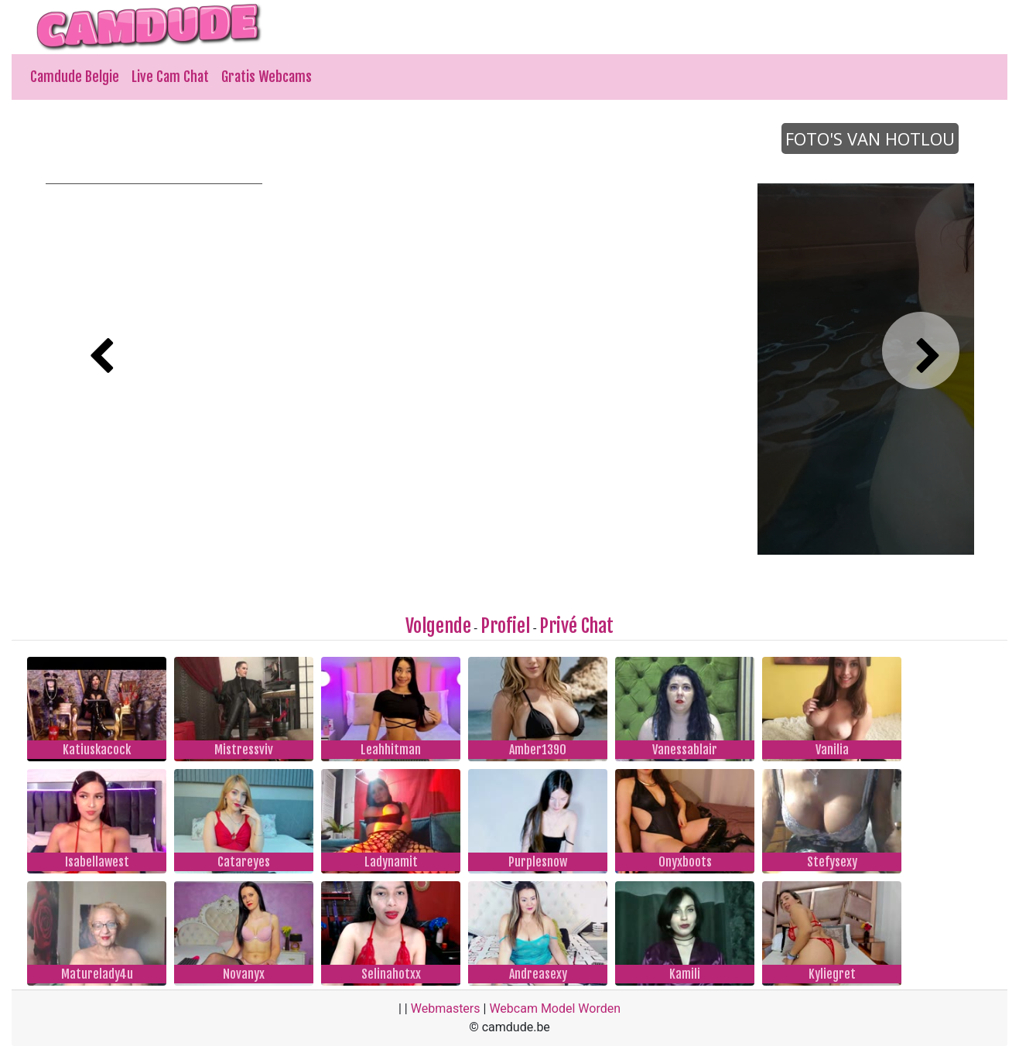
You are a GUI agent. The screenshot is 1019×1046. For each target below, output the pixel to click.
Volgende (438, 626)
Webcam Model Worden (555, 1008)
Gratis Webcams (266, 76)
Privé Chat (576, 626)
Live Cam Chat (170, 76)
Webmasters (445, 1008)
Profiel (505, 626)
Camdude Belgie (74, 76)
